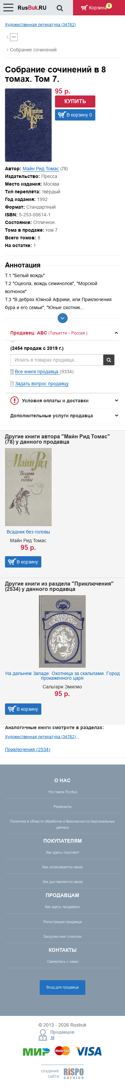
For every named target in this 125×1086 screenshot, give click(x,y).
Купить (75, 101)
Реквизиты (63, 806)
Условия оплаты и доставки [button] (55, 400)
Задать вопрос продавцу (42, 383)
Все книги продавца (37, 371)
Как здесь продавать (62, 906)
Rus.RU (32, 8)
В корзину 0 (79, 115)
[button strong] (62, 332)
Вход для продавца (62, 987)
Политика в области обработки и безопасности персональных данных (62, 824)
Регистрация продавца (62, 921)
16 (52, 1037)
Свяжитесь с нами (62, 961)
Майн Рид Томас (41, 168)
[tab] (62, 332)
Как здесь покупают (62, 852)
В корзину (27, 562)
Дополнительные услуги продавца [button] (51, 415)
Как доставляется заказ (63, 881)
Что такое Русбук (62, 792)
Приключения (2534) (27, 749)
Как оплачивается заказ (62, 867)
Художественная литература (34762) (40, 24)
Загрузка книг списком (62, 936)
